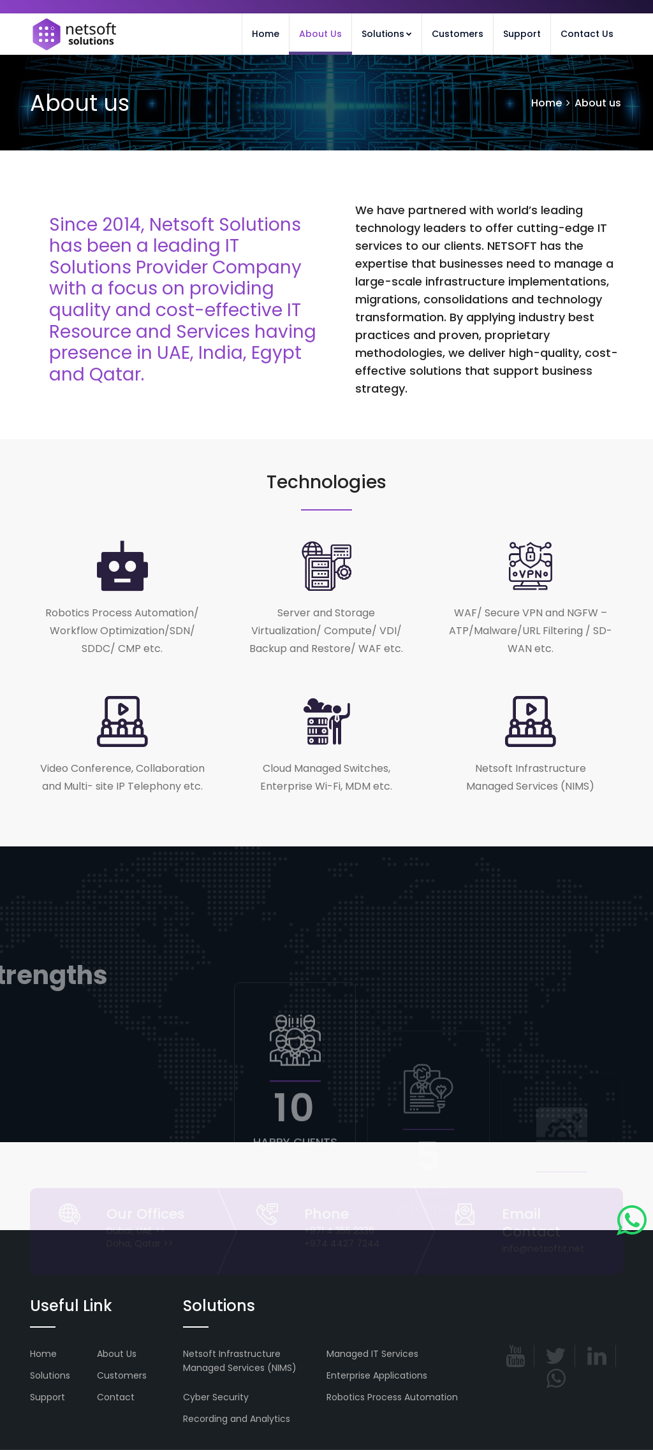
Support (522, 33)
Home (265, 33)
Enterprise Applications (376, 1375)
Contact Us (587, 33)
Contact (116, 1397)
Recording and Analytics (236, 1418)
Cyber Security (216, 1397)
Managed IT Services (372, 1353)
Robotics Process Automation (392, 1397)
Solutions (387, 33)
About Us (320, 33)
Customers (457, 33)
